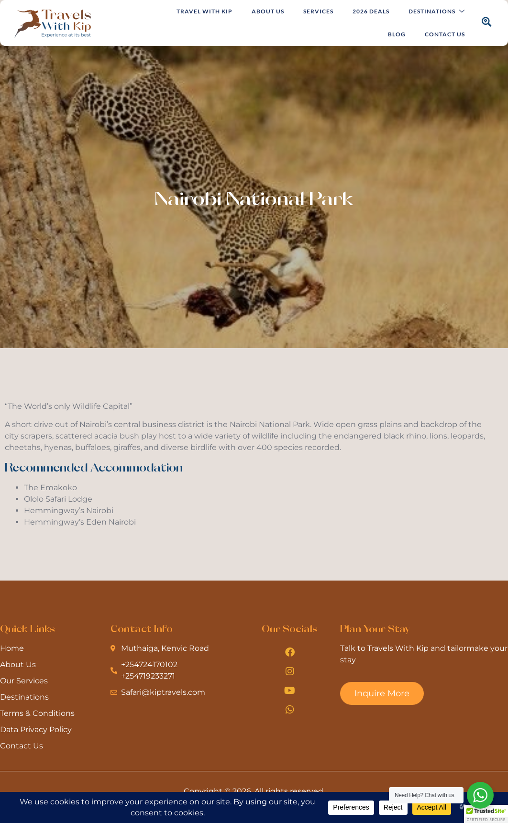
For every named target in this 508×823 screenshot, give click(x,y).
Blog (397, 34)
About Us (268, 11)
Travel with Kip (204, 11)
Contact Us (445, 34)
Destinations (437, 12)
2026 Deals (371, 11)
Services (318, 11)
